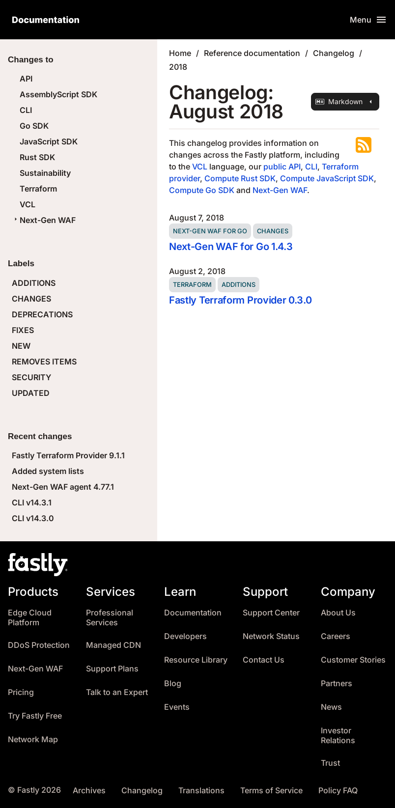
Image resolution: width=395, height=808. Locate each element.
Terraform (38, 189)
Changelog (333, 53)
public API (282, 166)
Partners (336, 683)
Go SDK (34, 126)
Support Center (271, 612)
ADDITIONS (34, 283)
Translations (201, 790)
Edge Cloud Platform (30, 617)
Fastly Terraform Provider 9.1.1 (68, 455)
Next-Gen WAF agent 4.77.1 (63, 487)
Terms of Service (271, 790)
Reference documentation (252, 53)
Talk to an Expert (117, 692)
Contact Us (263, 660)
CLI (26, 110)
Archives (89, 790)
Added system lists (48, 471)
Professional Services (109, 617)
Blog (172, 683)
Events (177, 707)
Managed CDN (113, 645)
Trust (330, 763)
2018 (178, 67)
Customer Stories (353, 660)
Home (180, 53)
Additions (238, 284)
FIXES (23, 330)
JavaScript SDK (49, 141)
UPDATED (31, 393)
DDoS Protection (39, 645)
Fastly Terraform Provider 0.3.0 (240, 300)
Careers (335, 636)
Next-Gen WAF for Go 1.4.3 (230, 246)
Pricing (21, 692)
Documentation (193, 612)
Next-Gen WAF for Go (210, 231)
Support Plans (112, 668)
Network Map (33, 739)
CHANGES (31, 299)
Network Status (271, 636)
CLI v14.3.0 (33, 518)
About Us (338, 612)
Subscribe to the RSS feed (363, 145)
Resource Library (195, 660)
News (331, 707)
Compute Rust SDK (240, 178)
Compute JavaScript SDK (327, 178)
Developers (185, 636)
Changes (272, 231)
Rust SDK (37, 157)
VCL (27, 204)
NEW (21, 346)
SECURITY (31, 377)
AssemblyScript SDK (58, 94)
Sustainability (45, 173)
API (26, 79)
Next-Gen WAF (44, 220)
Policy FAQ (338, 790)
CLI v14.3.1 (32, 502)
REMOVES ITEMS (44, 361)
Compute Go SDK (201, 190)
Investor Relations (338, 735)
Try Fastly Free (35, 716)
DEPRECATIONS (42, 314)
